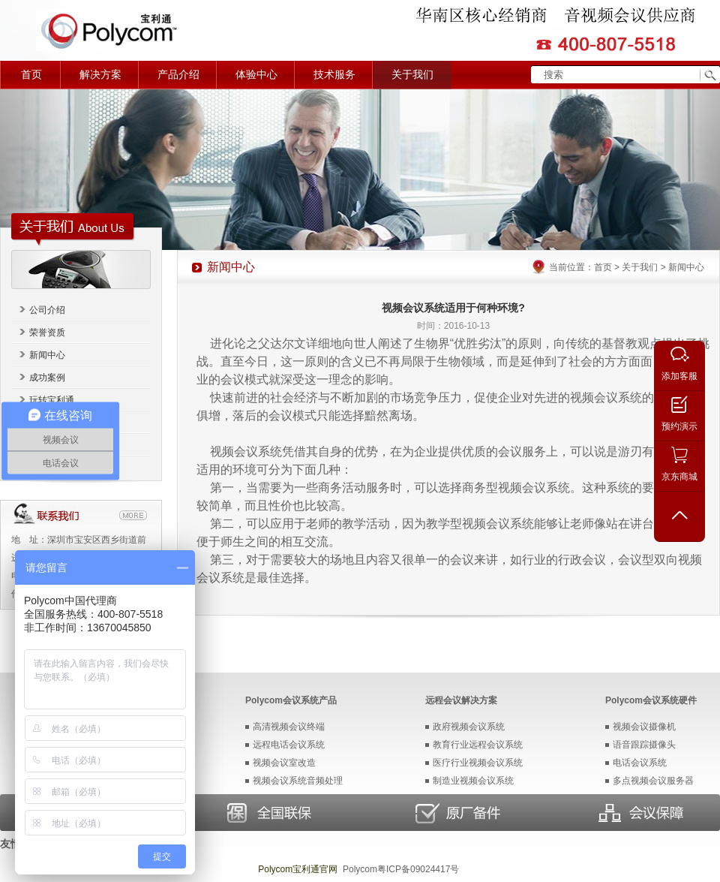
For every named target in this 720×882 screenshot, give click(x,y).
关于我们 (413, 74)
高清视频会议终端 (289, 726)
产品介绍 (179, 74)
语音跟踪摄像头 (644, 744)
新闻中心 (47, 355)
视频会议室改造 (284, 762)
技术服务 (335, 74)
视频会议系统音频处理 (298, 780)
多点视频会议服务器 (653, 780)
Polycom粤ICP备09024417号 (401, 869)
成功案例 (47, 377)
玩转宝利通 (51, 400)
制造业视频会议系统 (473, 780)
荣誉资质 (47, 332)
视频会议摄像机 (644, 726)
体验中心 (257, 74)
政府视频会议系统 (469, 726)
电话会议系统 (640, 762)
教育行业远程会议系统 (478, 744)
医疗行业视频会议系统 (478, 762)
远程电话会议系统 (289, 744)
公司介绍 (47, 310)
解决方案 (101, 74)
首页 (31, 74)
